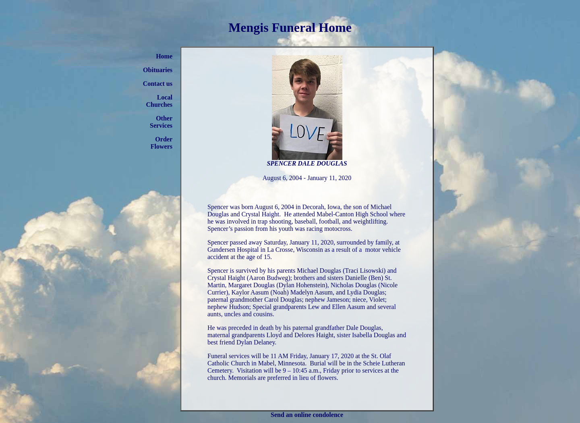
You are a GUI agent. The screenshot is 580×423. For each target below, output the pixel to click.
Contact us (157, 83)
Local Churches (159, 101)
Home (164, 56)
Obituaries (157, 69)
